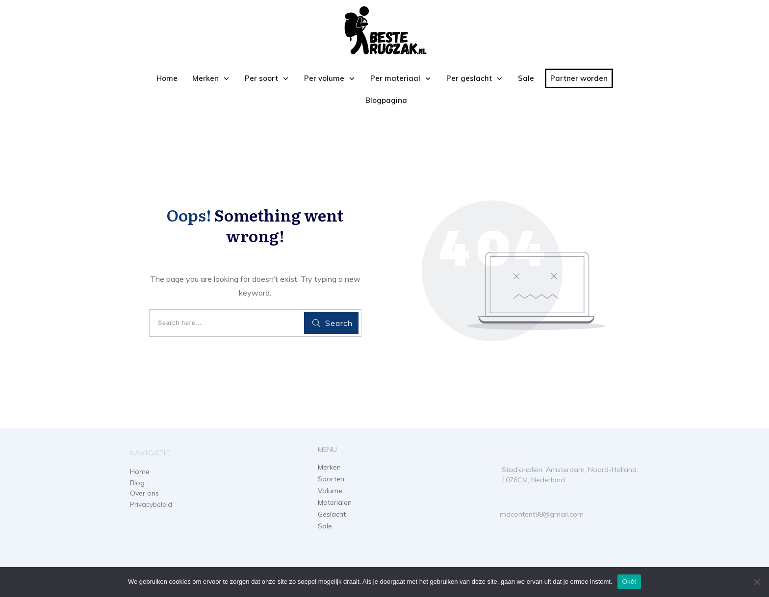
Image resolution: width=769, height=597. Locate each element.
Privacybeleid (151, 504)
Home (140, 471)
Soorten (331, 478)
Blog (137, 482)
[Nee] (757, 582)
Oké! (629, 581)
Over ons (144, 493)
